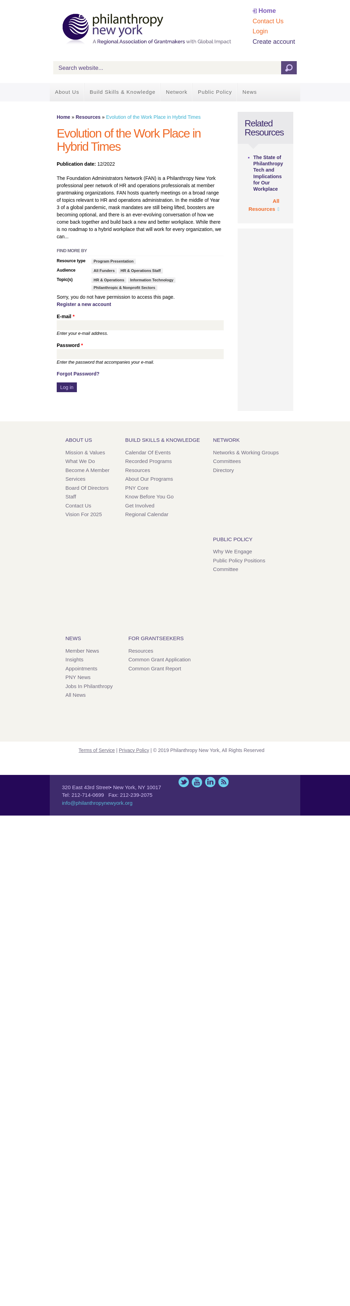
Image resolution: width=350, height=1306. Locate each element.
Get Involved (139, 506)
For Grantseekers (156, 638)
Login (260, 31)
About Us (67, 92)
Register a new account (84, 304)
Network (177, 92)
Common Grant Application (159, 659)
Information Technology (151, 280)
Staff (70, 496)
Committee (225, 569)
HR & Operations (109, 280)
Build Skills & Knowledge (123, 92)
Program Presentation (114, 261)
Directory (223, 470)
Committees (227, 461)
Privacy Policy (134, 750)
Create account (274, 41)
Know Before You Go (149, 496)
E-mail (65, 316)
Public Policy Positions (239, 560)
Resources (88, 117)
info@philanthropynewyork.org (97, 803)
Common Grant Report (154, 668)
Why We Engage (232, 551)
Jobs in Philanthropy (89, 686)
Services (75, 479)
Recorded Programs (148, 461)
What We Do (80, 461)
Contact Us (268, 21)
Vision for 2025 (83, 514)
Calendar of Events (148, 452)
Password (70, 345)
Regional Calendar (146, 514)
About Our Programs (149, 479)
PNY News (77, 677)
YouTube (197, 782)
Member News (82, 651)
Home (267, 10)
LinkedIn (210, 782)
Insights (74, 659)
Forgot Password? (78, 374)
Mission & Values (85, 452)
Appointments (81, 668)
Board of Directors (87, 488)
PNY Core (137, 488)
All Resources (263, 205)
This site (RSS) (223, 782)
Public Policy (215, 92)
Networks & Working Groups (246, 452)
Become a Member (87, 470)
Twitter (183, 782)
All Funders (104, 270)
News (249, 92)
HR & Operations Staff (141, 270)
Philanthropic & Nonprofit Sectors (124, 288)
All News (75, 695)
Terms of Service (97, 750)
